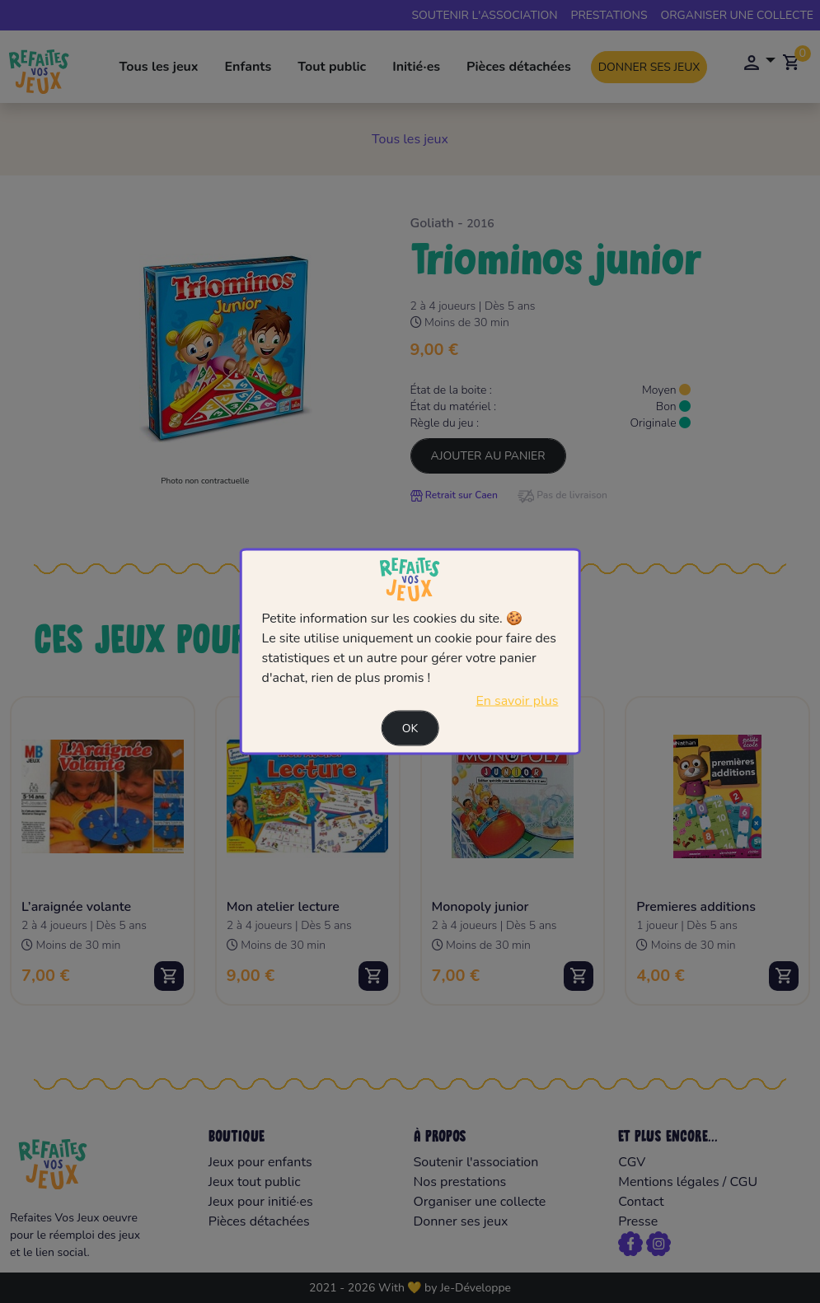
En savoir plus (517, 700)
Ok (410, 728)
